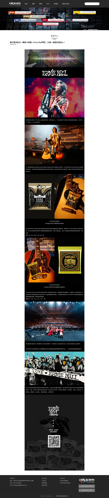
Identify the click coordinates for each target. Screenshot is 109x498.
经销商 (56, 4)
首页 (26, 4)
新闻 (40, 4)
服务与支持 (65, 4)
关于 (48, 4)
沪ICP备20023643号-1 (62, 496)
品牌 (33, 4)
